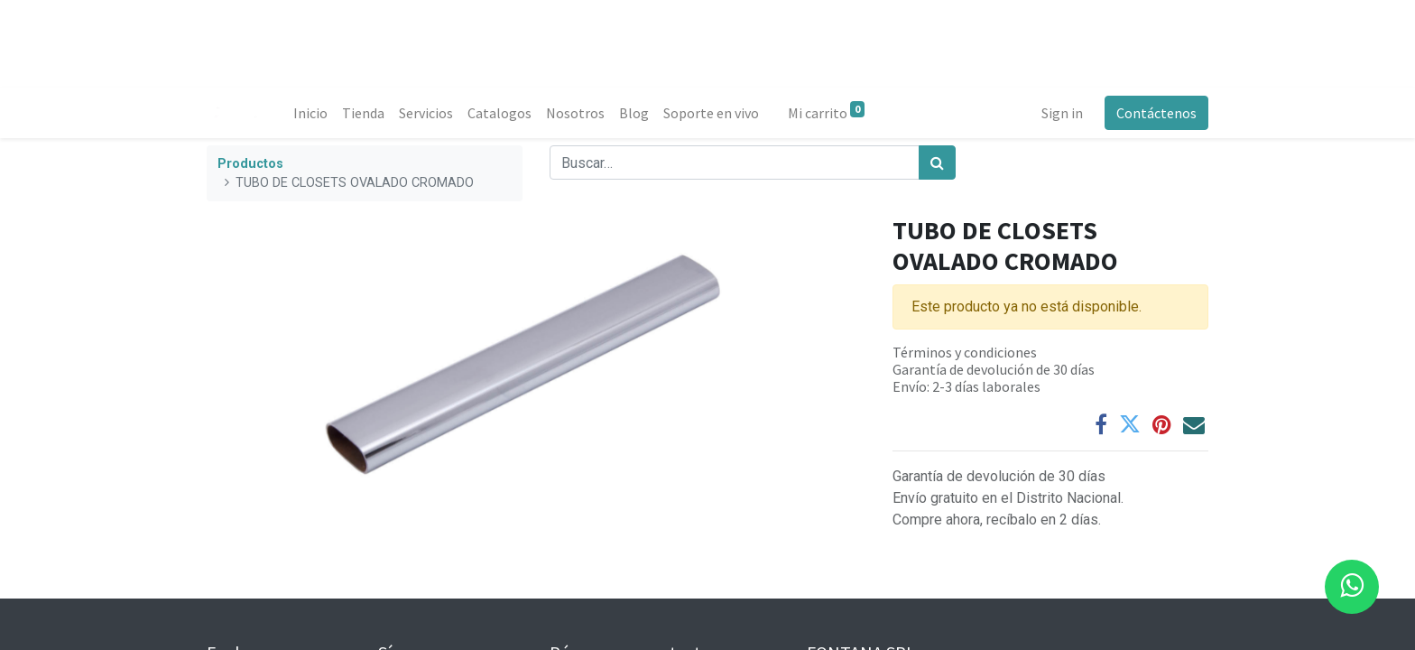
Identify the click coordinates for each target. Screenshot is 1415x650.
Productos (250, 164)
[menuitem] (310, 113)
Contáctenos (1156, 113)
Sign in (1062, 113)
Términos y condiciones (964, 352)
